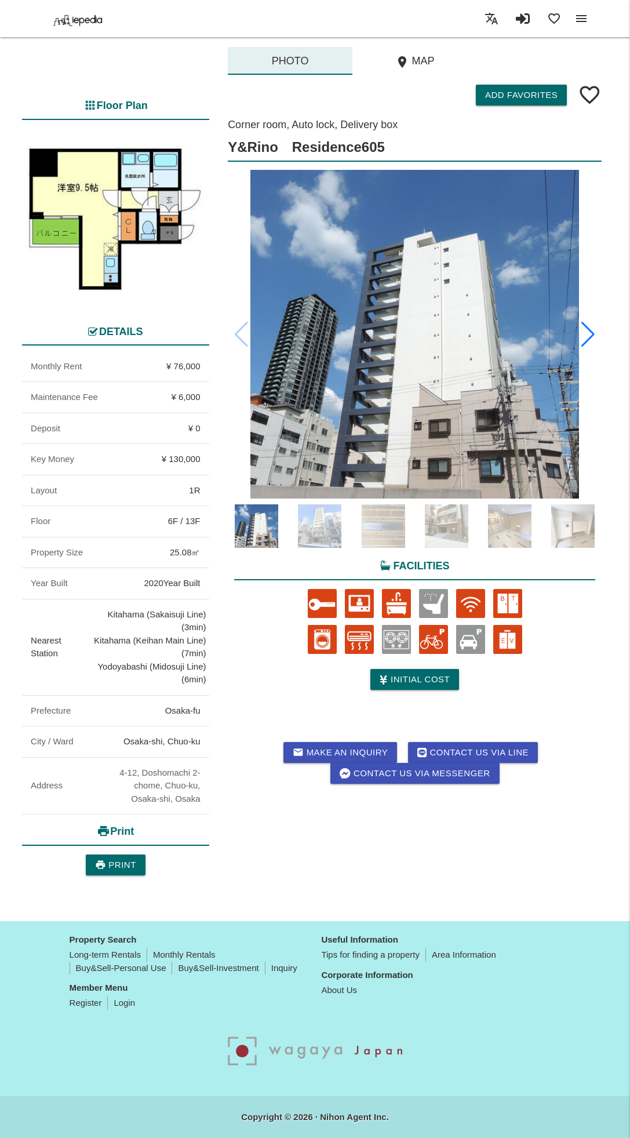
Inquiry (284, 968)
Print (115, 865)
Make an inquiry (340, 752)
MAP (415, 62)
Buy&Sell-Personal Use (121, 968)
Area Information (464, 954)
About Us (339, 990)
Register (86, 1003)
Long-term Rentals (105, 954)
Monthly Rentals (184, 954)
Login (124, 1003)
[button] (588, 334)
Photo (290, 61)
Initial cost (415, 680)
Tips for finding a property (370, 954)
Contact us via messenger (415, 773)
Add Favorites (521, 95)
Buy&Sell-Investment (218, 968)
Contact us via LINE (473, 752)
